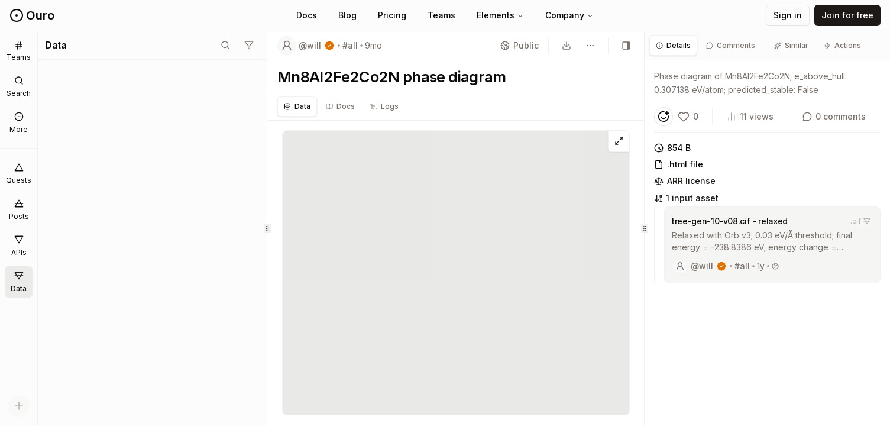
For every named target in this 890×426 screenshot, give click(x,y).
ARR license (685, 181)
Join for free (847, 15)
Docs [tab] (340, 106)
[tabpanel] (767, 180)
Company (569, 15)
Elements (500, 15)
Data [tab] (297, 106)
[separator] (267, 228)
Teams (441, 15)
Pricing (392, 15)
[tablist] (341, 106)
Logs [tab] (384, 106)
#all (350, 45)
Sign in (788, 15)
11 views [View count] (750, 116)
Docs (306, 15)
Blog (347, 15)
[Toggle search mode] (225, 45)
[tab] (673, 46)
